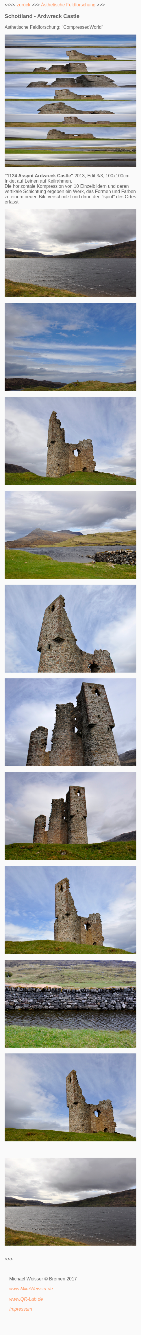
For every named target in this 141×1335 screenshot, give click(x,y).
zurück (23, 4)
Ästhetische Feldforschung (68, 4)
